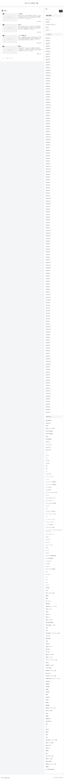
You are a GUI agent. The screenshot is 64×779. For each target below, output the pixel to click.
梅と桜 (47, 27)
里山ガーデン (48, 19)
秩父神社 (47, 21)
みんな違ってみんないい (51, 24)
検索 (46, 9)
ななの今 (47, 29)
